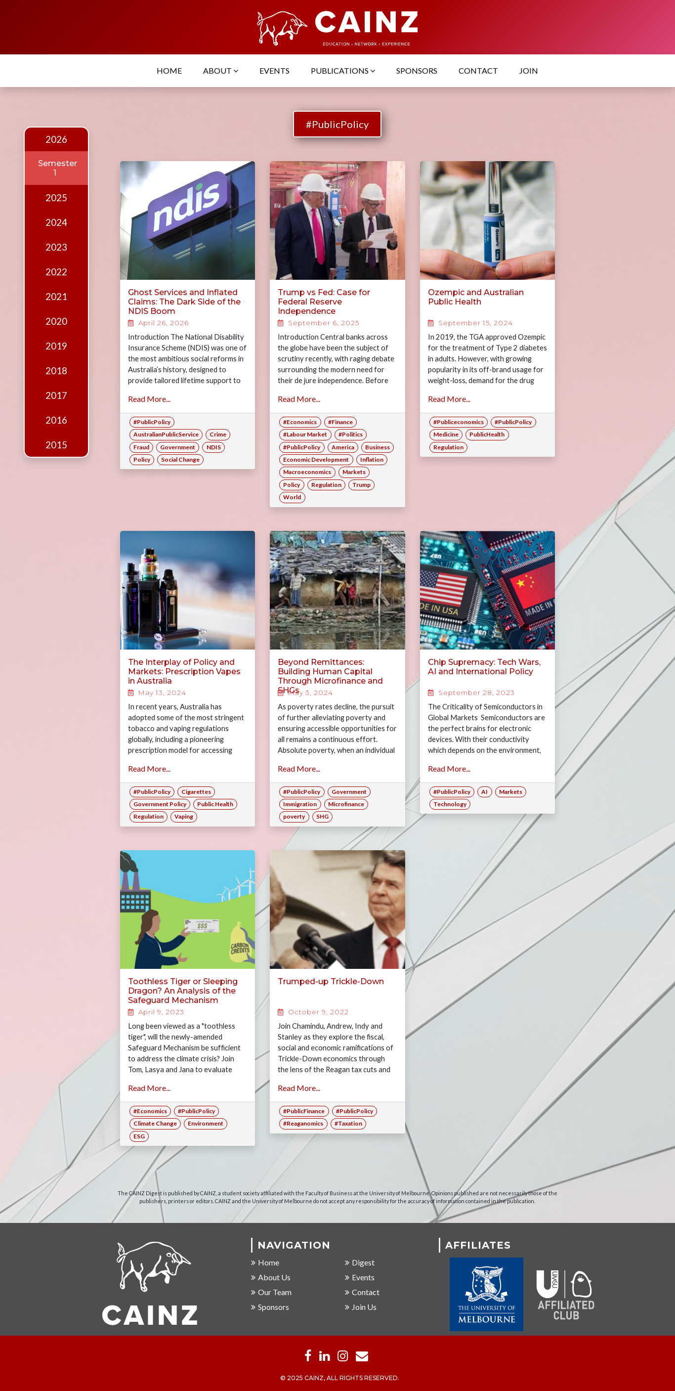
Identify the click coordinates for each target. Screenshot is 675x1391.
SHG (322, 816)
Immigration (300, 804)
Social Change (180, 459)
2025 (56, 197)
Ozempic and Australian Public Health (476, 297)
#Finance (340, 422)
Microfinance (346, 804)
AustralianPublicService (166, 434)
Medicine (446, 434)
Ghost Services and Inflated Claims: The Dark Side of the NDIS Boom (184, 302)
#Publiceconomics (458, 422)
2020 (56, 321)
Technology (449, 804)
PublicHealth (487, 434)
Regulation (326, 484)
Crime (218, 434)
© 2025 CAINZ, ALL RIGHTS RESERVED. (339, 1379)
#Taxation (348, 1123)
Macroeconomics (307, 472)
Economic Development (316, 459)
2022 (56, 271)
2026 (56, 139)
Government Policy (159, 804)
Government (177, 447)
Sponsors (416, 71)
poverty (294, 816)
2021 (56, 296)
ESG (139, 1136)
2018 (56, 370)
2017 (56, 395)
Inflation (371, 459)
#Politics (350, 434)
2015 (56, 444)
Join (528, 71)
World (292, 497)
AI (484, 791)
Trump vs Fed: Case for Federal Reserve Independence (324, 302)
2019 (56, 346)
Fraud (141, 447)
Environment (205, 1123)
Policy (141, 459)
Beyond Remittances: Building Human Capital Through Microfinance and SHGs (330, 676)
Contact (478, 71)
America (343, 447)
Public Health (215, 804)
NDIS (214, 447)
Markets (354, 472)
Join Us (361, 1307)
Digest (360, 1262)
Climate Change (155, 1123)
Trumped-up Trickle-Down (331, 981)
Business (377, 447)
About (220, 71)
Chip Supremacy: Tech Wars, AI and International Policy (484, 666)
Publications (343, 71)
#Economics (300, 422)
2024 (56, 222)
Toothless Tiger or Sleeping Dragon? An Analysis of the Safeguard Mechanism (183, 991)
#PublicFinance (304, 1111)
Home (169, 71)
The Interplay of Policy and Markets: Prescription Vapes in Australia (184, 671)
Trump (361, 484)
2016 (56, 420)
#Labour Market (305, 434)
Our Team (271, 1292)
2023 (56, 247)
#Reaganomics (303, 1123)
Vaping (183, 816)
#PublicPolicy (337, 124)
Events (274, 71)
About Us (271, 1277)
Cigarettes (196, 791)
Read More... (149, 398)
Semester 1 (57, 168)
